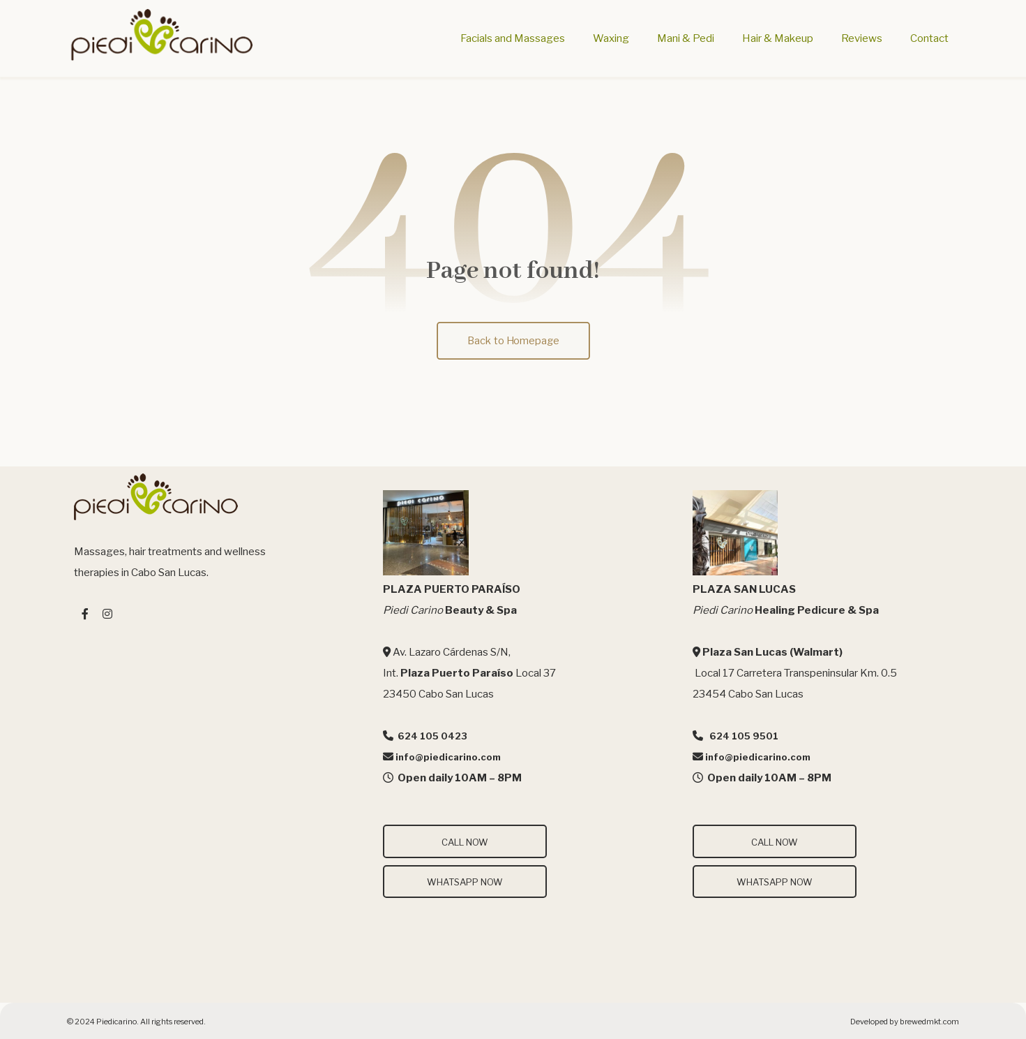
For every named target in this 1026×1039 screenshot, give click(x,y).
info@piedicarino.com (448, 756)
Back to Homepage (513, 340)
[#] (85, 614)
